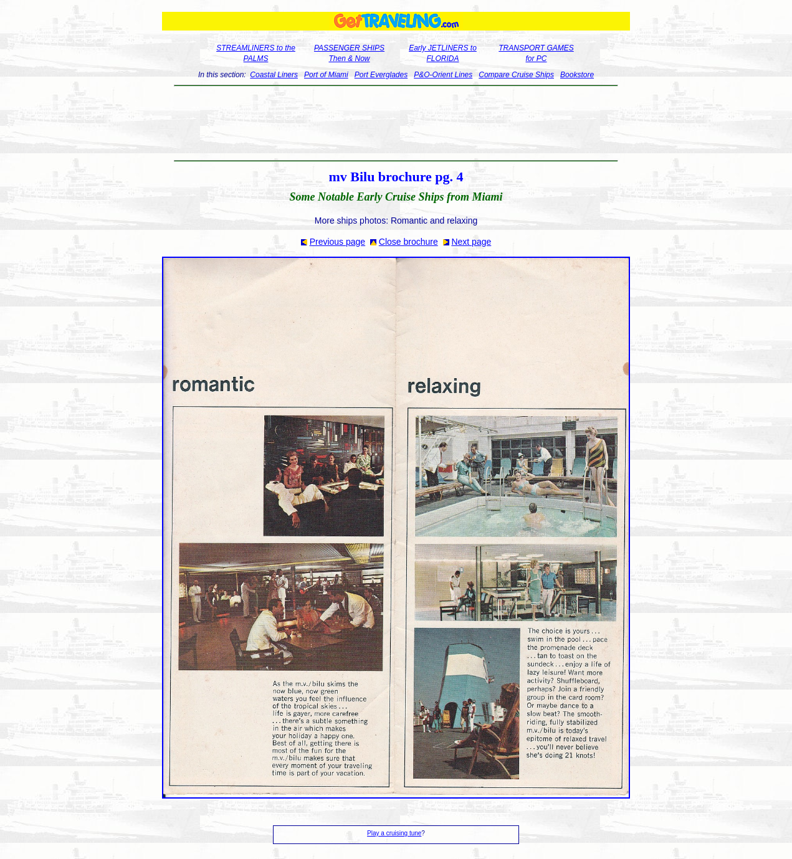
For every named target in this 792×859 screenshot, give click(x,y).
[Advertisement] (396, 123)
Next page (471, 242)
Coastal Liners (274, 74)
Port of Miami (326, 74)
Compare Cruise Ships (516, 74)
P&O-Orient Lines (443, 74)
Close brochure (408, 242)
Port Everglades (381, 74)
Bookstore (577, 74)
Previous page (338, 242)
